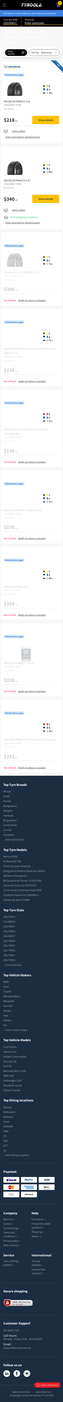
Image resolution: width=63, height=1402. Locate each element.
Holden (7, 1020)
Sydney (7, 1107)
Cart (60, 2)
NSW (5, 1131)
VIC (5, 1136)
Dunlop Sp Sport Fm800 (16, 899)
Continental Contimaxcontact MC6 (22, 890)
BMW (6, 981)
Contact (39, 1219)
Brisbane (8, 1116)
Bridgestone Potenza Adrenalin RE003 (24, 871)
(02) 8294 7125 (11, 1330)
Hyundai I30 (9, 1061)
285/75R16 (9, 960)
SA (4, 1150)
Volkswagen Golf (12, 1080)
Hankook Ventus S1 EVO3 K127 (20, 885)
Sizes (26, 31)
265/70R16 (9, 940)
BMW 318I (8, 1075)
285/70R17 (9, 955)
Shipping (36, 1231)
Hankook (8, 815)
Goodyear (8, 834)
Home (6, 31)
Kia (5, 1025)
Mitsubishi (8, 1001)
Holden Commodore (14, 1056)
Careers (7, 1223)
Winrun (7, 791)
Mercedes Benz (11, 996)
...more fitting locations (16, 1155)
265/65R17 (9, 936)
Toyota (7, 991)
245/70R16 (9, 931)
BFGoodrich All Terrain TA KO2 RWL (22, 880)
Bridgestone (10, 806)
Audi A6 (7, 1066)
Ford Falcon (10, 1047)
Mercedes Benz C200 (14, 1070)
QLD (5, 1140)
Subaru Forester (12, 1090)
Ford (6, 986)
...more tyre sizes (12, 964)
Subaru (7, 1010)
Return (35, 1236)
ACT (5, 1145)
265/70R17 (9, 945)
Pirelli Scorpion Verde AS (16, 866)
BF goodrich (10, 820)
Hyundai (8, 1005)
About (9, 1219)
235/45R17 (38, 31)
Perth (6, 1121)
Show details (45, 120)
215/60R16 (9, 921)
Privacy (12, 1240)
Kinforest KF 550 (12, 861)
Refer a (11, 1245)
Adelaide (8, 1126)
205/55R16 (9, 916)
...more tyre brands (13, 839)
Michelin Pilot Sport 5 (15, 875)
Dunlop (7, 829)
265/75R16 (9, 950)
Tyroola (11, 1228)
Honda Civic (10, 1051)
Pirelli (6, 796)
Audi (5, 1015)
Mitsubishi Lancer (12, 1085)
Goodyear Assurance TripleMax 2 (21, 895)
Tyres (16, 31)
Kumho (7, 801)
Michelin (8, 810)
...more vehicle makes (15, 1030)
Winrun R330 (10, 856)
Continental (10, 825)
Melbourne (9, 1112)
